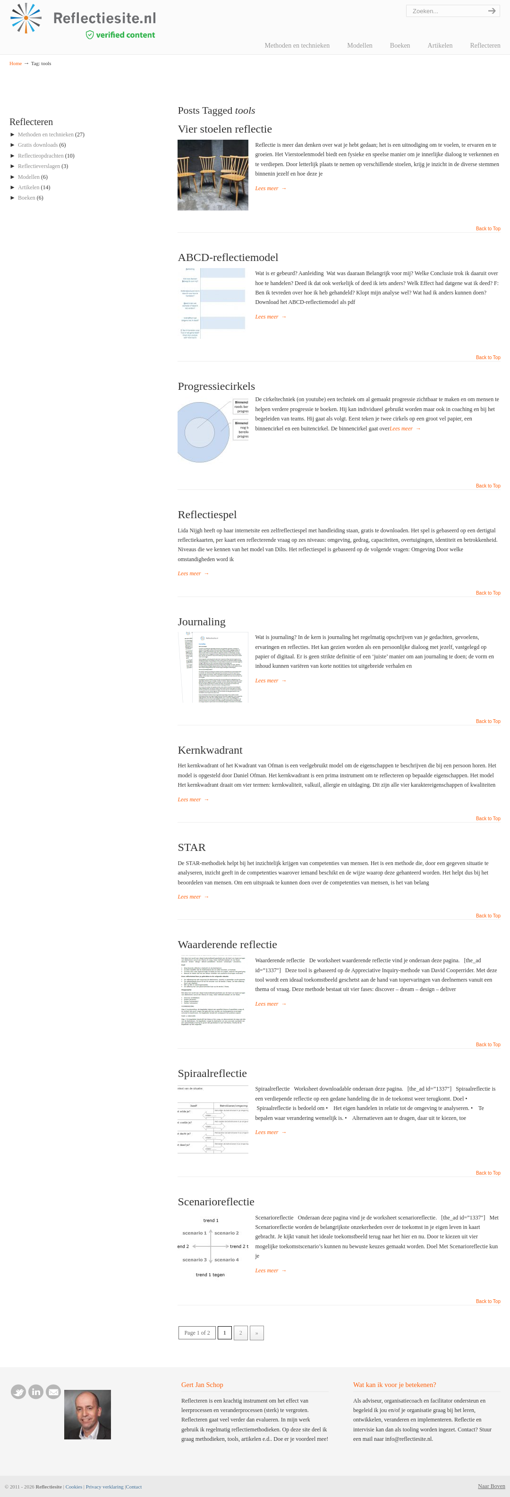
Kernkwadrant (210, 750)
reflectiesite (108, 21)
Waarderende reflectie (227, 944)
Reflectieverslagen (39, 166)
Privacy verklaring (105, 1486)
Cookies (74, 1486)
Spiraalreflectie (212, 1073)
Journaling (201, 621)
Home (15, 63)
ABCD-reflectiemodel (228, 257)
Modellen (29, 177)
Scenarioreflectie (216, 1201)
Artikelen (28, 187)
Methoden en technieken (46, 134)
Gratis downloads (38, 145)
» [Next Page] (256, 1332)
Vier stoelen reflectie (225, 129)
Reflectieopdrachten (41, 155)
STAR (191, 847)
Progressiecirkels (216, 386)
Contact (134, 1486)
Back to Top (488, 229)
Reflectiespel (207, 514)
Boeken (26, 197)
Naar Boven (491, 1486)
